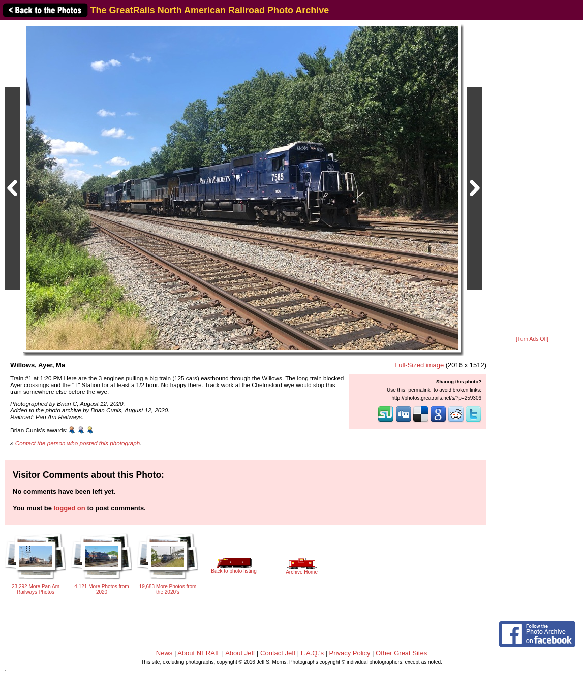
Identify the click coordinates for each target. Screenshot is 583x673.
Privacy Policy (350, 653)
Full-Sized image (419, 365)
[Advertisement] (532, 178)
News (164, 653)
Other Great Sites (401, 653)
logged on (69, 508)
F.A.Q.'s (312, 653)
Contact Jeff (277, 653)
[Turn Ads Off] (532, 339)
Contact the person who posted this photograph (77, 443)
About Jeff (240, 653)
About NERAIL (198, 653)
